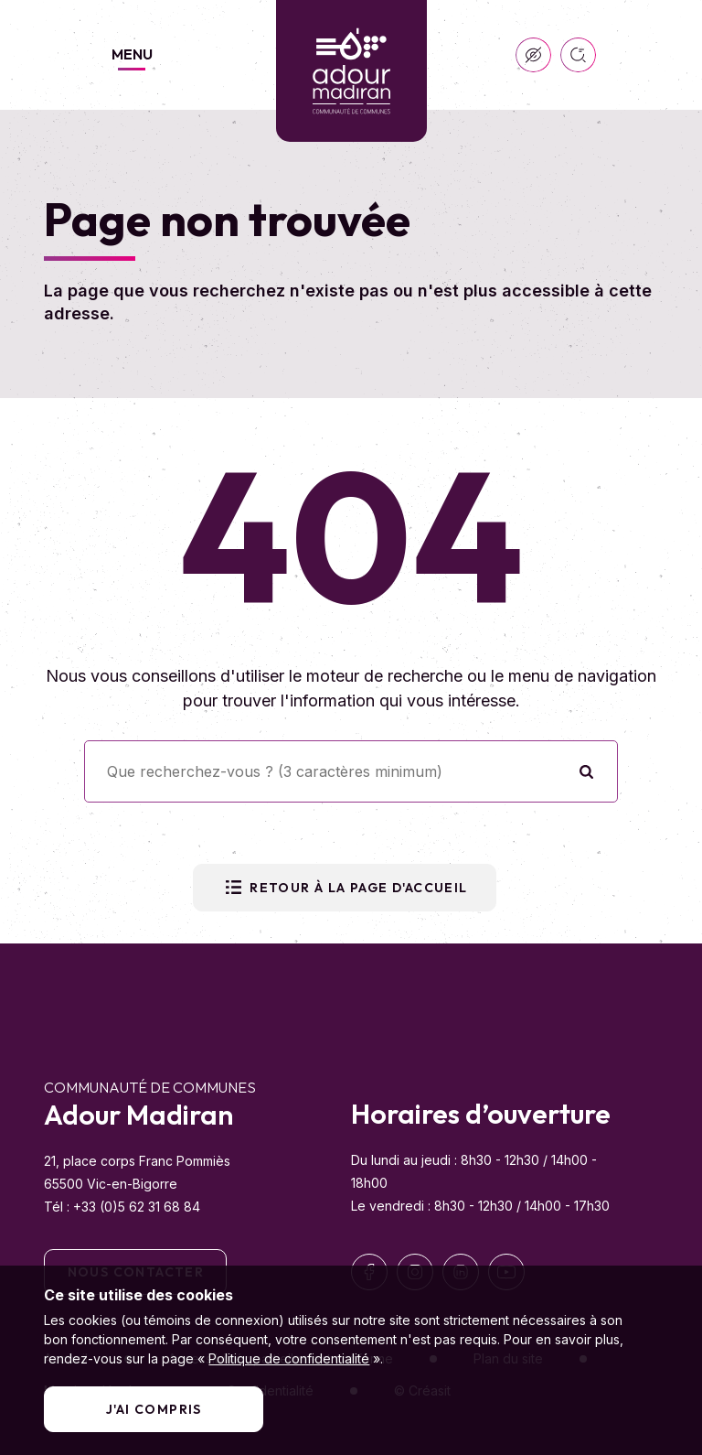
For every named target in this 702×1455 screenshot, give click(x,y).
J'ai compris (154, 1409)
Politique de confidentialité (288, 1358)
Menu (132, 54)
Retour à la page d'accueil (344, 888)
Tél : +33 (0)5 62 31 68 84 (122, 1206)
